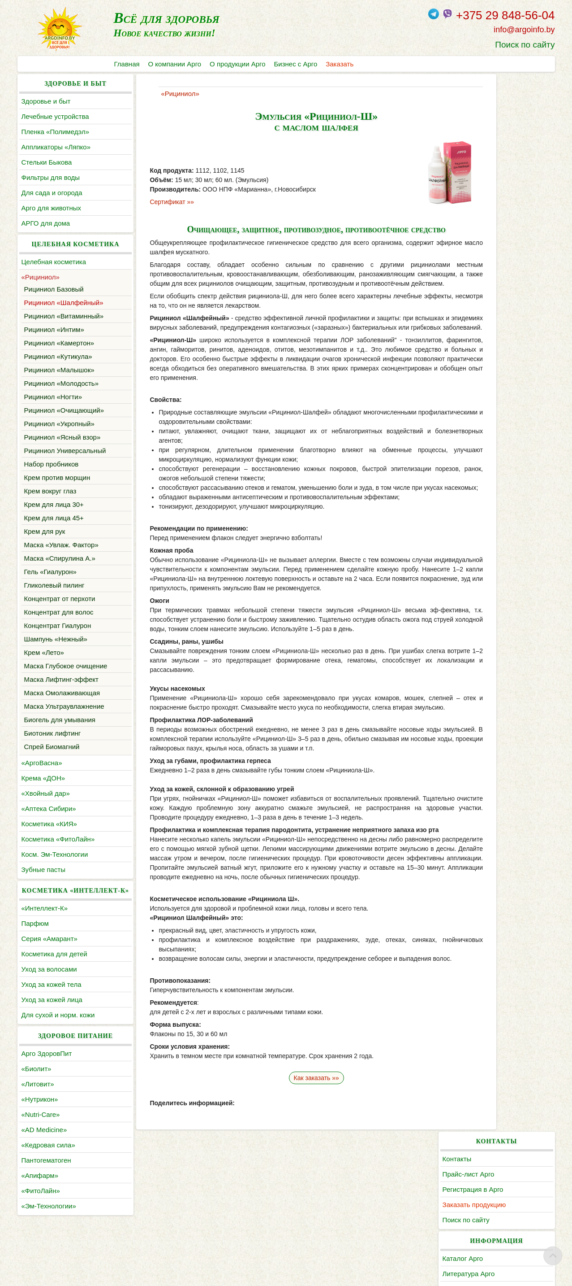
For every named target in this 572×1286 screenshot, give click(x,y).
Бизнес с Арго (297, 64)
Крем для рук (44, 531)
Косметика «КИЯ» (49, 835)
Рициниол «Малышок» (59, 370)
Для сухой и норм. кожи (58, 1037)
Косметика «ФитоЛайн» (58, 850)
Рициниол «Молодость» (61, 383)
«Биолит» (37, 1091)
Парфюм (35, 946)
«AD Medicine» (44, 1152)
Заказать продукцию (499, 147)
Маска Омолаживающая (62, 704)
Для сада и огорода (52, 192)
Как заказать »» (286, 1096)
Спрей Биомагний (52, 758)
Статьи (479, 246)
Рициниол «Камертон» (59, 343)
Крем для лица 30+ (54, 504)
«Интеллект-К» (45, 930)
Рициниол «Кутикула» (58, 356)
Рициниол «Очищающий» (64, 410)
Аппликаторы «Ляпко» (56, 147)
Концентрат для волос (59, 612)
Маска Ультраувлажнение (64, 717)
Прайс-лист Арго (494, 116)
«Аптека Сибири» (49, 820)
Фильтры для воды (51, 177)
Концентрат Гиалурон (57, 625)
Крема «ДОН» (43, 789)
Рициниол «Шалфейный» (63, 302)
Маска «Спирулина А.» (59, 558)
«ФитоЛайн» (41, 1213)
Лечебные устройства (55, 116)
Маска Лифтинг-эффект (61, 690)
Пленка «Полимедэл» (56, 131)
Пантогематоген (46, 1182)
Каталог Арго (488, 201)
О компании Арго (175, 64)
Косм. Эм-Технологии (55, 865)
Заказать (342, 64)
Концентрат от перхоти (59, 598)
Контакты (482, 101)
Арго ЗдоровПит (47, 1076)
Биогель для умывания (59, 731)
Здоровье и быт (46, 101)
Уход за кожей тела (52, 1007)
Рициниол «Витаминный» (63, 316)
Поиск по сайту (525, 44)
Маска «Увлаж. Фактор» (61, 545)
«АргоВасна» (42, 774)
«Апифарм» (40, 1198)
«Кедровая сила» (48, 1167)
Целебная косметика (54, 262)
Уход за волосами (49, 991)
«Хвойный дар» (46, 804)
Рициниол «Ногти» (53, 397)
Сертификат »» (147, 201)
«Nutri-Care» (41, 1137)
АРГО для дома (46, 223)
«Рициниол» (41, 277)
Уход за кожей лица (52, 1022)
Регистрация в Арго (498, 131)
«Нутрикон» (40, 1121)
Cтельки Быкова (47, 162)
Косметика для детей (54, 976)
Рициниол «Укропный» (59, 423)
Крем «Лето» (44, 652)
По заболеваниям (495, 231)
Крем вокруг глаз (50, 491)
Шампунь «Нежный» (55, 639)
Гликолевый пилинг (54, 585)
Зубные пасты (44, 881)
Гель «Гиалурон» (50, 571)
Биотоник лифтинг (52, 744)
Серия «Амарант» (49, 961)
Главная (127, 64)
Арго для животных (51, 208)
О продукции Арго (238, 64)
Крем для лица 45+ (54, 518)
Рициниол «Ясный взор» (62, 437)
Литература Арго (494, 216)
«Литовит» (38, 1106)
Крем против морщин (57, 477)
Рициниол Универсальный (65, 450)
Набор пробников (51, 464)
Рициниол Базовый (54, 289)
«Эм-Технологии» (49, 1228)
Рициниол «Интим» (54, 329)
